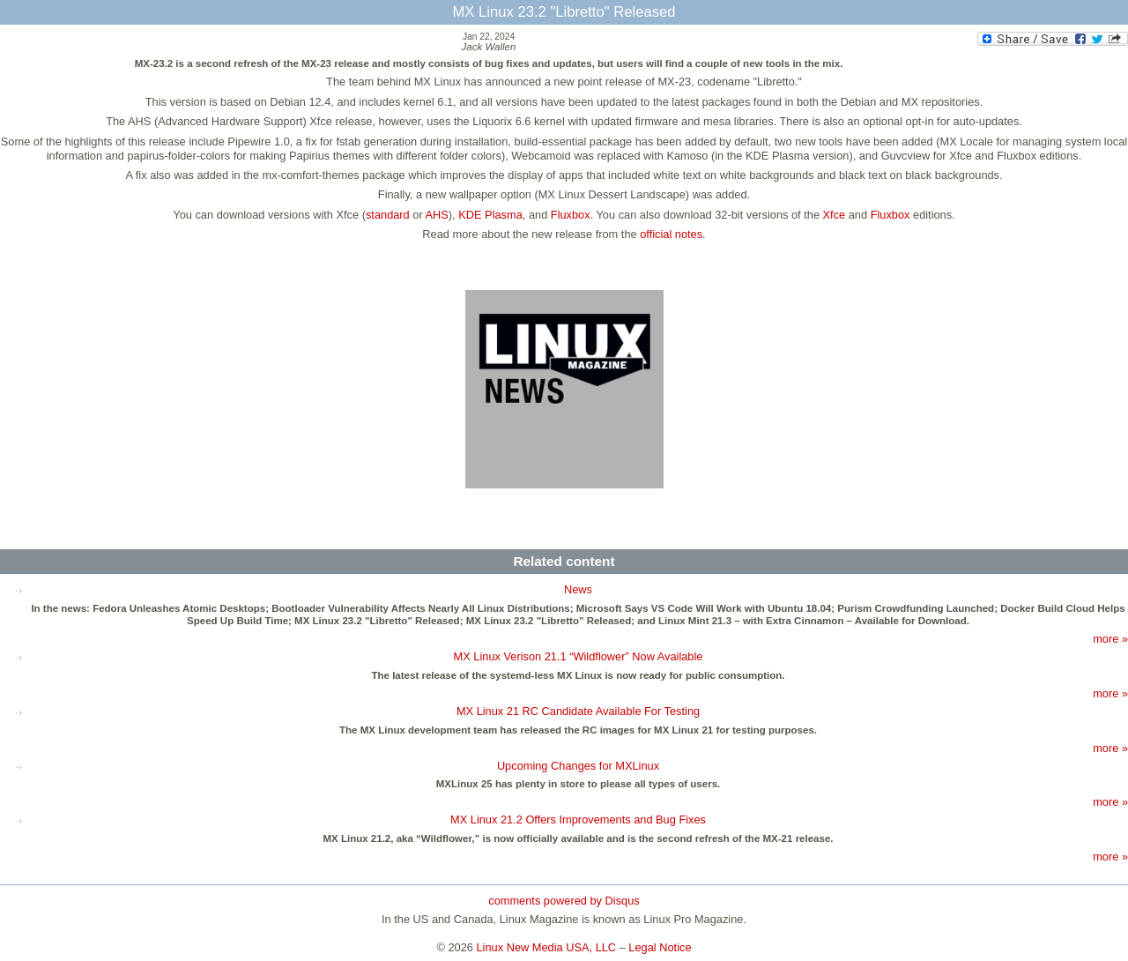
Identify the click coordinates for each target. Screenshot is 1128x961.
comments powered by (563, 900)
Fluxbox (570, 214)
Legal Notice (659, 947)
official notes (671, 234)
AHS (437, 214)
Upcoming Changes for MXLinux (578, 765)
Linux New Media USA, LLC (547, 947)
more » (1110, 638)
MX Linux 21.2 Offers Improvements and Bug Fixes (578, 819)
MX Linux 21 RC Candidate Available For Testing (578, 711)
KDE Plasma (490, 214)
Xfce (834, 214)
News (578, 589)
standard (388, 214)
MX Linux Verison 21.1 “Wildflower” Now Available (578, 656)
